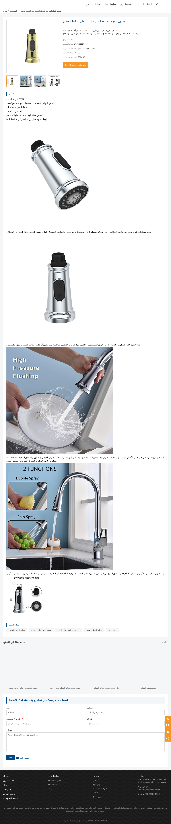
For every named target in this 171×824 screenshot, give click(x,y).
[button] (59, 81)
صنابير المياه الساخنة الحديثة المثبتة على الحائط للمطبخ (41, 11)
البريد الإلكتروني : (14, 719)
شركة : (90, 719)
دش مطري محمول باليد (102, 808)
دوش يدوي (97, 784)
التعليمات (51, 788)
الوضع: (65, 39)
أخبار (5, 785)
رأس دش (96, 780)
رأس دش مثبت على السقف (157, 808)
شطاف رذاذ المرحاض (40, 808)
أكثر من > (164, 642)
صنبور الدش (112, 630)
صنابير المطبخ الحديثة (17, 630)
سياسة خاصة (25, 758)
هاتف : (90, 708)
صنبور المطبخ (98, 796)
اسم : (8, 708)
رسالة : (10, 730)
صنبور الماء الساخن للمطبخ (41, 630)
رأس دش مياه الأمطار (83, 808)
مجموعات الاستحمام (100, 788)
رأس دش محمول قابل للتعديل (62, 808)
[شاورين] (16, 4)
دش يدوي (141, 808)
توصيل (6, 776)
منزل (5, 11)
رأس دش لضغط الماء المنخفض (125, 808)
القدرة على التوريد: (70, 48)
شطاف (95, 792)
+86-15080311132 (152, 794)
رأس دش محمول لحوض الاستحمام (79, 811)
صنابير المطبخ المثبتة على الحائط (69, 630)
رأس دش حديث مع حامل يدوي (19, 808)
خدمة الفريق (8, 780)
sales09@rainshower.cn (148, 789)
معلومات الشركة (54, 780)
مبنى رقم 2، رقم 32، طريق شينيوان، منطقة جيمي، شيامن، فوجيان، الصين (151, 781)
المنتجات (13, 11)
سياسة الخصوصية (11, 798)
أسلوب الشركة (54, 784)
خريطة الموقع (9, 793)
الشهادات (7, 789)
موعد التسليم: (68, 44)
